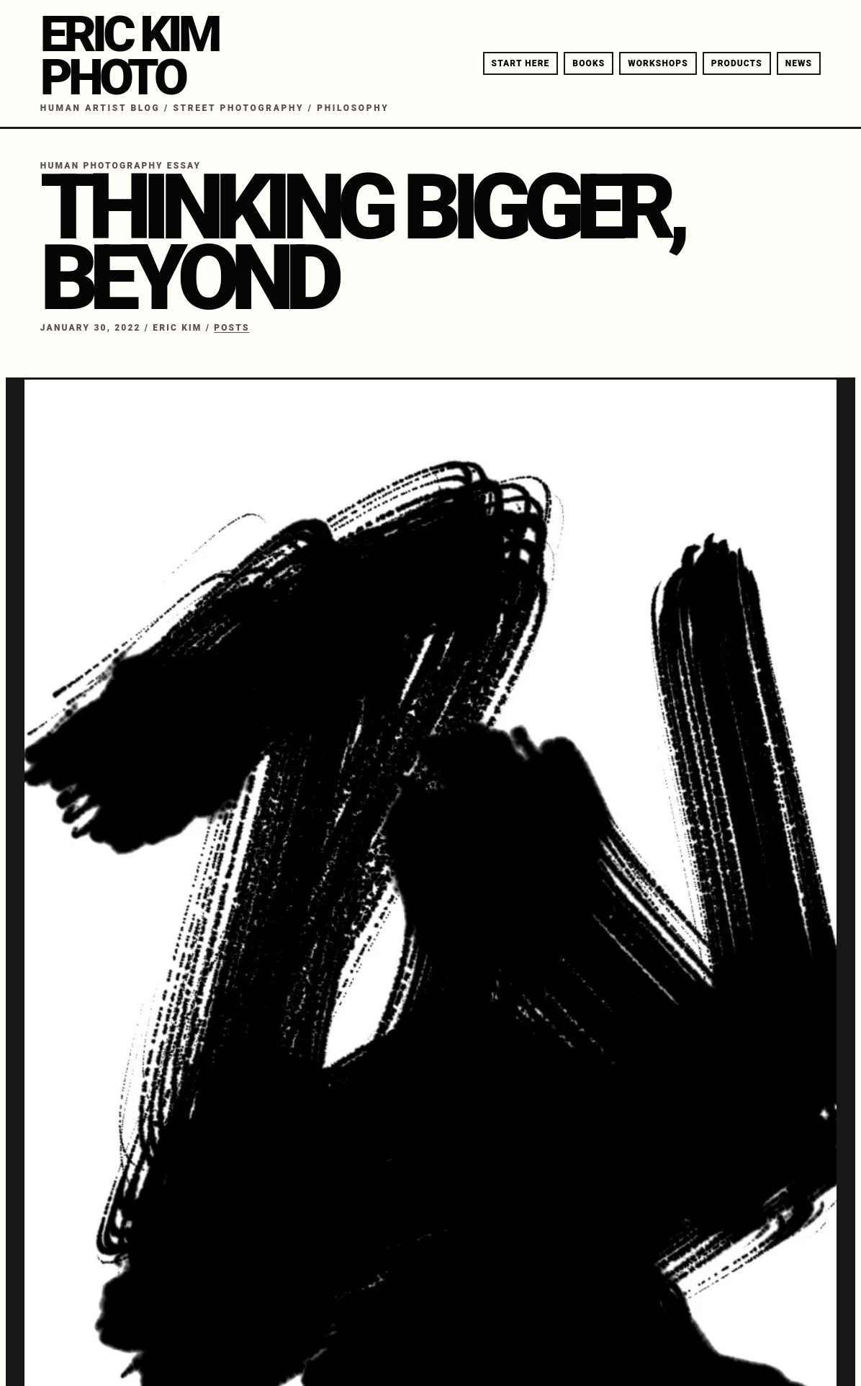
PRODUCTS (736, 63)
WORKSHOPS (658, 63)
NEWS (798, 63)
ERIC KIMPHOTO (129, 56)
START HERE (521, 63)
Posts (231, 328)
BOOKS (588, 63)
